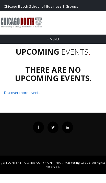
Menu (53, 39)
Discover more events (22, 92)
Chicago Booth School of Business (33, 6)
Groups (72, 6)
